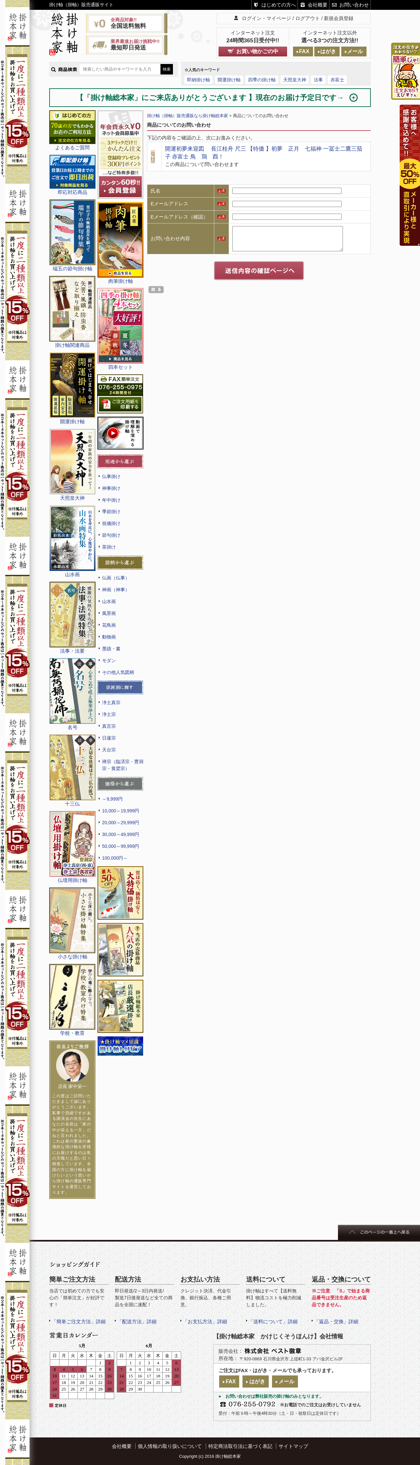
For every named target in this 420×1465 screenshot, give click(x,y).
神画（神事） (116, 589)
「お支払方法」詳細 (205, 1321)
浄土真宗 (111, 702)
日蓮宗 (109, 738)
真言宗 (109, 726)
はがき (328, 51)
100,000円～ (115, 858)
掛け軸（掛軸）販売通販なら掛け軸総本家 (187, 115)
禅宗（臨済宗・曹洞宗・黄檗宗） (122, 765)
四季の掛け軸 (262, 79)
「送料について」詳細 (273, 1321)
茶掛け (109, 547)
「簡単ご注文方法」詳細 (79, 1321)
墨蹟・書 (111, 648)
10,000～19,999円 (120, 810)
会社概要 (317, 5)
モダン (109, 660)
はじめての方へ (279, 5)
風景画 (109, 613)
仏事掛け (111, 476)
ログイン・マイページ (266, 18)
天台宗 (109, 749)
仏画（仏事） (116, 577)
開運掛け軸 (229, 79)
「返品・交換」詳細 (336, 1321)
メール (355, 51)
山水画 (109, 601)
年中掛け (111, 500)
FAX (304, 51)
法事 (318, 79)
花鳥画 (109, 625)
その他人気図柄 (118, 672)
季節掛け (111, 511)
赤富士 (337, 79)
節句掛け (111, 535)
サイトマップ (293, 1446)
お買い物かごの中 (257, 51)
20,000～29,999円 (120, 822)
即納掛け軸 (198, 79)
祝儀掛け (111, 523)
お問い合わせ (354, 5)
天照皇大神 (294, 79)
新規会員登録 (338, 18)
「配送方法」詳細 (137, 1321)
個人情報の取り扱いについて (170, 1446)
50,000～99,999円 (120, 846)
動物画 (109, 636)
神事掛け (111, 488)
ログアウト (307, 18)
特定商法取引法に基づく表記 (240, 1446)
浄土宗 (109, 714)
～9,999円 (112, 799)
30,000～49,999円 (120, 834)
